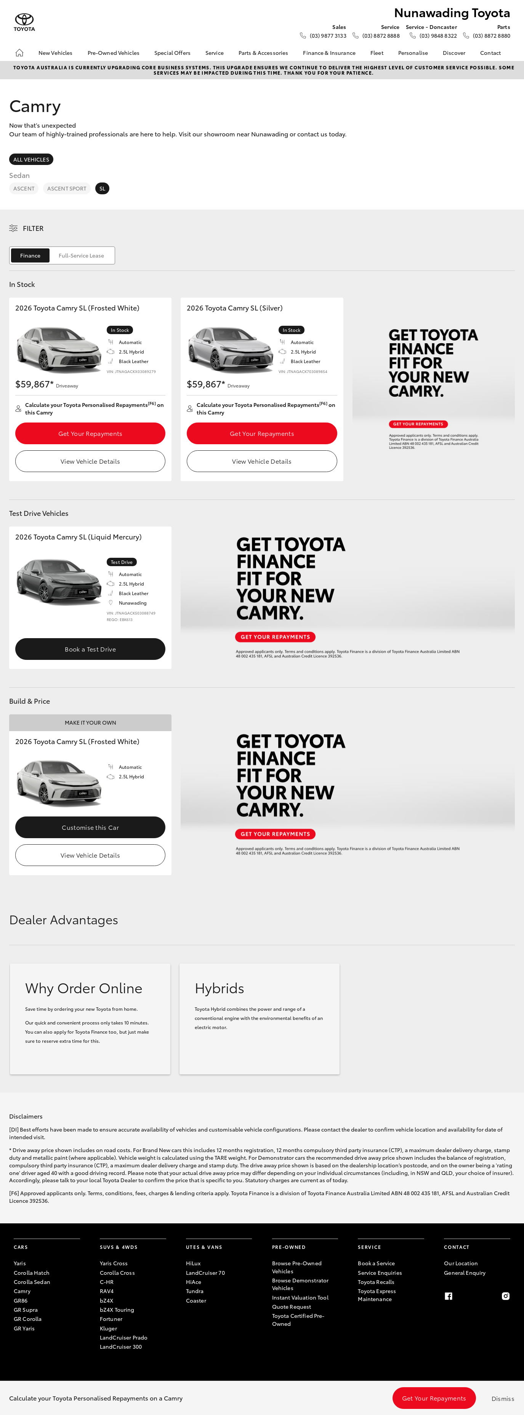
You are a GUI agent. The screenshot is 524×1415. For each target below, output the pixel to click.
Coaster (196, 1300)
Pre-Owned (289, 1247)
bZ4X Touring (117, 1309)
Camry (22, 1291)
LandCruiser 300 (121, 1346)
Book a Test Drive (90, 648)
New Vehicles (55, 52)
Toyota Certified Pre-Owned (298, 1319)
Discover (454, 52)
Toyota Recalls (376, 1281)
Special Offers (172, 52)
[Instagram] (505, 1296)
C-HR (107, 1281)
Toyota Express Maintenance (377, 1294)
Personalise (413, 52)
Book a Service (376, 1263)
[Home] (19, 52)
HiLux (193, 1263)
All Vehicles (31, 159)
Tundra (195, 1291)
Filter (33, 228)
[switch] (62, 255)
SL (102, 188)
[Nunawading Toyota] (24, 22)
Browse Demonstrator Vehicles (300, 1284)
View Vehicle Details (90, 460)
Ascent (23, 188)
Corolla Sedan (32, 1281)
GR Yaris (24, 1328)
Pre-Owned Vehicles (114, 52)
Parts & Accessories (263, 52)
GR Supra (26, 1309)
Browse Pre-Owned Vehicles (297, 1266)
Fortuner (111, 1318)
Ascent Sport (67, 188)
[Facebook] (448, 1296)
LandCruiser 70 (205, 1272)
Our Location (461, 1263)
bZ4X (107, 1300)
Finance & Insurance (329, 52)
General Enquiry (465, 1272)
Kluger (108, 1328)
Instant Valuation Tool (300, 1297)
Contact (490, 52)
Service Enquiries (380, 1272)
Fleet (376, 52)
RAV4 (107, 1291)
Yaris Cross (114, 1263)
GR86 (21, 1300)
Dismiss (503, 1398)
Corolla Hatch (32, 1272)
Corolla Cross (117, 1272)
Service (214, 52)
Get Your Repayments (90, 433)
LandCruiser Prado (123, 1337)
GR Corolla (28, 1318)
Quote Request (291, 1306)
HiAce (194, 1281)
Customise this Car (90, 827)
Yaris (20, 1263)
